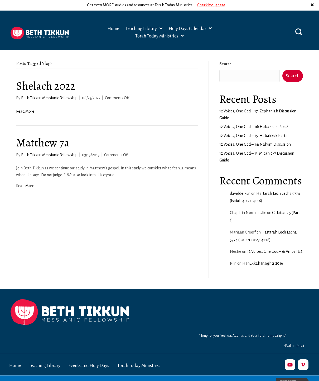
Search (225, 53)
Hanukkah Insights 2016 (262, 253)
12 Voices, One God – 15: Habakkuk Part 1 (253, 125)
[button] (299, 21)
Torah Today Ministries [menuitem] (138, 355)
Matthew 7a (42, 132)
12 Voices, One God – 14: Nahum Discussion (255, 134)
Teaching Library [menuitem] (44, 355)
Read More (25, 101)
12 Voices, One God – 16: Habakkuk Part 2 (253, 116)
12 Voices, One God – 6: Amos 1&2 (274, 241)
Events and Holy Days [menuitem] (89, 355)
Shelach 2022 (45, 75)
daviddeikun (240, 183)
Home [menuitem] (15, 355)
